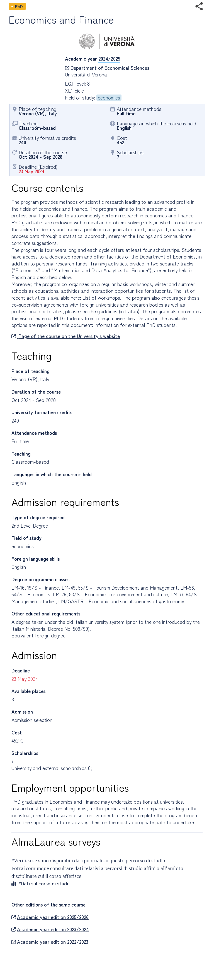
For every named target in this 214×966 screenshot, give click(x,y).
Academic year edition (50, 917)
